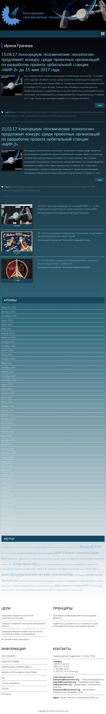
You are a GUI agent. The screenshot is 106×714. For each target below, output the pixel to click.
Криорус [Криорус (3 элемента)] (50, 552)
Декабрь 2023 (8, 366)
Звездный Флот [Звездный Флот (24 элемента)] (90, 546)
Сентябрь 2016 (8, 516)
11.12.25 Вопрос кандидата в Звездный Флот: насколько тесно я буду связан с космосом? (68, 261)
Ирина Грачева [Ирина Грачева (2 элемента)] (6, 552)
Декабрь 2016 (8, 503)
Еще (100, 105)
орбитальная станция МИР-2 (13, 189)
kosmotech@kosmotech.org (66, 688)
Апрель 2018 (7, 473)
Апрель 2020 (7, 430)
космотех (5, 115)
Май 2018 (6, 469)
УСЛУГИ (4, 687)
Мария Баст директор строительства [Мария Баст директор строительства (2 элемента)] (57, 558)
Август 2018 (7, 456)
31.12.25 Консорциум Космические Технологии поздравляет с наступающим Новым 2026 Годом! (71, 234)
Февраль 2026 (8, 306)
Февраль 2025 (8, 336)
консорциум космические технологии (65, 111)
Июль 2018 (6, 460)
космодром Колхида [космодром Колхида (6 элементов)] (75, 579)
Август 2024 (7, 349)
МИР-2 (23, 115)
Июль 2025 (6, 323)
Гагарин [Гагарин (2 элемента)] (69, 546)
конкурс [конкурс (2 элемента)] (82, 568)
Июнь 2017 (6, 486)
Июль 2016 (6, 525)
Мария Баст (15, 115)
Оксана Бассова (34, 115)
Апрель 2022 (7, 405)
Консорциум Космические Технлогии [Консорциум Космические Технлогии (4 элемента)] (29, 552)
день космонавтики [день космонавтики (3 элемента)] (46, 563)
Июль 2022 (6, 396)
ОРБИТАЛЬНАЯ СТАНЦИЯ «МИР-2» (16, 666)
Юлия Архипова (69, 115)
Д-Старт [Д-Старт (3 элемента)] (75, 546)
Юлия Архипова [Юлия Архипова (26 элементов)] (25, 563)
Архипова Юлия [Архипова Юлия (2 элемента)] (25, 546)
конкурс (44, 111)
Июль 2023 (6, 388)
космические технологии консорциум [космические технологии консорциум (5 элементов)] (36, 580)
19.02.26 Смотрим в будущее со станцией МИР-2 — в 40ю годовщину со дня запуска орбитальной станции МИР (69, 206)
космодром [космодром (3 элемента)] (59, 580)
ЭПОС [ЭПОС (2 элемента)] (11, 564)
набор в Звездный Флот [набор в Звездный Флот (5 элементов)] (24, 584)
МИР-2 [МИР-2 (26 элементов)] (59, 551)
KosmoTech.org (61, 710)
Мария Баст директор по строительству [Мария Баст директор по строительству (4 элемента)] (26, 557)
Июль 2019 (6, 443)
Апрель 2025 (7, 332)
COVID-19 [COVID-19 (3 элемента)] (16, 546)
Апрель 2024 (7, 358)
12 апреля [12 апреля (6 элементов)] (6, 546)
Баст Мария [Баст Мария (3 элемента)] (49, 546)
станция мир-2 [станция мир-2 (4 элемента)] (61, 589)
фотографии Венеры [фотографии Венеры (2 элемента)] (75, 589)
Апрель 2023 (7, 392)
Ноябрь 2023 (7, 370)
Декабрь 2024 (8, 340)
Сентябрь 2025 (8, 315)
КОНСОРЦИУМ (8, 655)
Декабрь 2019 (8, 439)
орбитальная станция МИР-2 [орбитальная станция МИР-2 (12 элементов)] (72, 584)
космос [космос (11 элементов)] (90, 580)
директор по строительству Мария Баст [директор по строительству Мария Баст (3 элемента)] (71, 563)
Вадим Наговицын (18, 111)
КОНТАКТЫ (6, 693)
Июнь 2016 (6, 529)
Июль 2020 (6, 422)
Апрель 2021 (7, 409)
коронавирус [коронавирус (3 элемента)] (79, 574)
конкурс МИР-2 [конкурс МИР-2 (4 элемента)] (91, 568)
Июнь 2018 (6, 465)
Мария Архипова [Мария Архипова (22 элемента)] (77, 552)
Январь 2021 (7, 413)
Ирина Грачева (33, 111)
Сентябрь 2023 (8, 379)
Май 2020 (6, 426)
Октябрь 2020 (8, 418)
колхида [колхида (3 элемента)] (75, 568)
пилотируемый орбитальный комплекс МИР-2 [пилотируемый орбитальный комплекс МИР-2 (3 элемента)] (35, 589)
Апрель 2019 (7, 448)
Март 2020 (6, 435)
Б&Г (3, 676)
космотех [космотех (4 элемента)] (99, 580)
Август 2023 (7, 383)
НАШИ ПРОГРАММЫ (10, 660)
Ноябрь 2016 (7, 508)
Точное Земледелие (10, 682)
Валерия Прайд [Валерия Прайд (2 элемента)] (60, 546)
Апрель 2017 (7, 495)
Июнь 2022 (6, 400)
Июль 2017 (6, 482)
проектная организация (52, 115)
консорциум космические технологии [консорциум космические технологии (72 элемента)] (37, 573)
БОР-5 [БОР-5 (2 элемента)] (34, 546)
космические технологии (93, 111)
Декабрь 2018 (8, 452)
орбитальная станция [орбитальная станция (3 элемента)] (45, 585)
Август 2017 (7, 478)
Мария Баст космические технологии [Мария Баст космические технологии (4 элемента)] (87, 557)
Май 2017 (6, 490)
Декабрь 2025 (8, 310)
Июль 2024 (6, 353)
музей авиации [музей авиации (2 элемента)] (6, 585)
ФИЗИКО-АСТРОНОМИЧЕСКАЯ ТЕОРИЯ (19, 671)
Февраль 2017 (8, 499)
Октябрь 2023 (8, 375)
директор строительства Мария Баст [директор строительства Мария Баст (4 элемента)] (55, 568)
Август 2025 (7, 319)
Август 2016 (7, 520)
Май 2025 (6, 328)
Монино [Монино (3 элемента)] (4, 563)
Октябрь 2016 (8, 512)
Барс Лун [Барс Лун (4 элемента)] (40, 546)
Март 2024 (6, 362)
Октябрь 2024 (8, 345)
